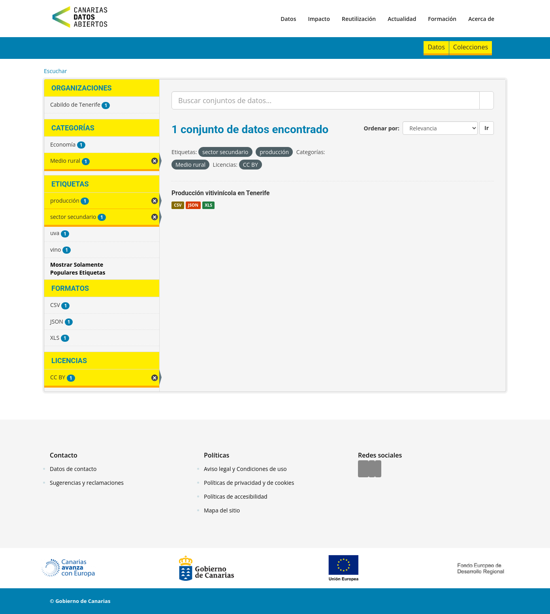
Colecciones (470, 47)
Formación (442, 19)
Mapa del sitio (222, 510)
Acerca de (481, 19)
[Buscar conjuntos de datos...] (325, 100)
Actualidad (402, 19)
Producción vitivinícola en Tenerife (220, 193)
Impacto (319, 19)
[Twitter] (372, 469)
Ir (486, 128)
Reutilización (359, 19)
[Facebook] (363, 469)
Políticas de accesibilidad (235, 496)
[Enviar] (486, 100)
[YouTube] (378, 469)
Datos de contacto (73, 469)
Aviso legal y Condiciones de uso (245, 469)
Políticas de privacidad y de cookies (249, 482)
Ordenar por (381, 128)
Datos (288, 19)
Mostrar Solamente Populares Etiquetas (77, 268)
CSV (177, 205)
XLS (208, 205)
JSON (193, 205)
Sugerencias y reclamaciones (87, 482)
